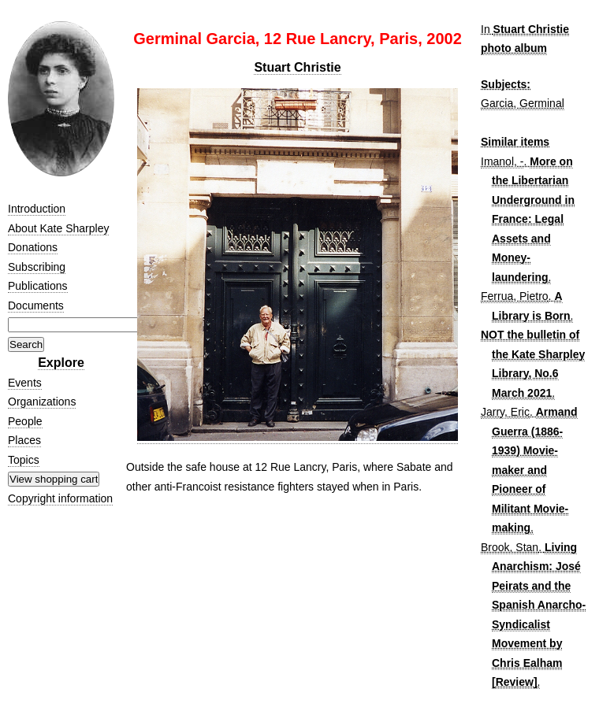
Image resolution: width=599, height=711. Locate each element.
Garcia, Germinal (522, 103)
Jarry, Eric (505, 411)
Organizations (42, 401)
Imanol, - (502, 161)
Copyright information (60, 498)
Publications (38, 286)
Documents (36, 305)
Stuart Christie (297, 67)
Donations (33, 247)
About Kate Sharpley (58, 228)
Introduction (36, 208)
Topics (23, 460)
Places (24, 440)
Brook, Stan (509, 547)
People (25, 421)
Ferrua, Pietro (515, 296)
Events (25, 382)
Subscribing (36, 267)
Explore (61, 362)
